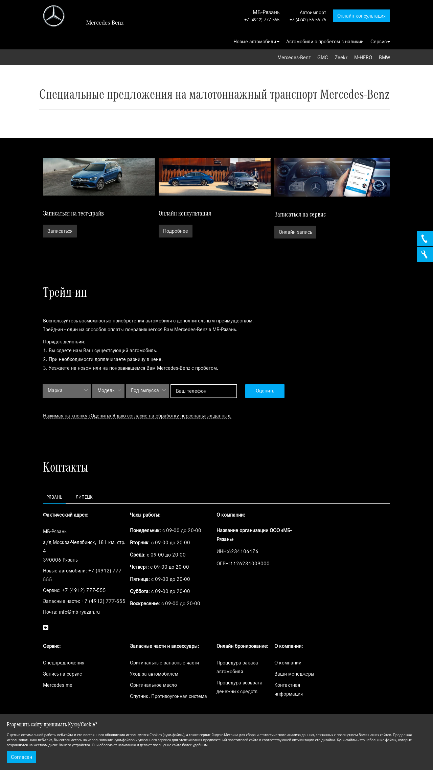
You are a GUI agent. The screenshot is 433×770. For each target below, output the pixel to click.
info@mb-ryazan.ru (79, 612)
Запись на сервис (62, 674)
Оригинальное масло (153, 685)
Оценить (265, 390)
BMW (384, 57)
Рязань (54, 497)
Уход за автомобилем (154, 674)
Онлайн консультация (361, 16)
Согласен (21, 757)
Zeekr (341, 57)
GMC (322, 57)
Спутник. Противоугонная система (168, 696)
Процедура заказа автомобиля (237, 667)
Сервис (380, 41)
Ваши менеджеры (294, 674)
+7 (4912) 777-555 (261, 20)
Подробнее (175, 231)
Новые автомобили (256, 41)
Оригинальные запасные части (164, 662)
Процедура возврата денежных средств (239, 687)
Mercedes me (57, 685)
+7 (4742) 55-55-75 (308, 20)
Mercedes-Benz (294, 57)
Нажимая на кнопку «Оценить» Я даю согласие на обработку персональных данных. (137, 415)
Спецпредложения (63, 662)
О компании (287, 662)
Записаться (59, 231)
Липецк (84, 497)
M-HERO (363, 57)
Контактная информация (288, 689)
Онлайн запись (295, 232)
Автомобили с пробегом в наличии (325, 41)
